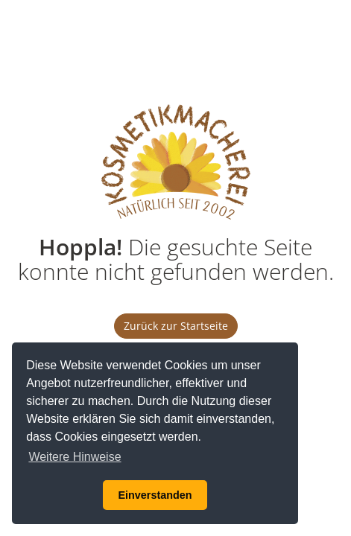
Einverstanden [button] (155, 495)
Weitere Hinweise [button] (74, 456)
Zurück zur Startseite (176, 326)
